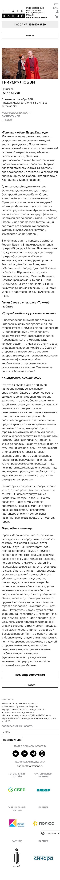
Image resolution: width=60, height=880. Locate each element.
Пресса (7, 119)
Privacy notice (51, 833)
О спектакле (11, 116)
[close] (58, 833)
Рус (56, 4)
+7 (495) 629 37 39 (35, 24)
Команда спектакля (16, 112)
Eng (55, 7)
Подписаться (12, 740)
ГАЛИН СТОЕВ (11, 92)
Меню (30, 35)
